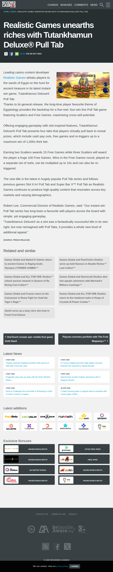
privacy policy (62, 566)
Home (6, 12)
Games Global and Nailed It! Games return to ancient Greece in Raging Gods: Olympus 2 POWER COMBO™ (28, 264)
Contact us (42, 514)
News (93, 5)
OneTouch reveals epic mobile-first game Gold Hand (29, 339)
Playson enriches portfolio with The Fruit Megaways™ (85, 339)
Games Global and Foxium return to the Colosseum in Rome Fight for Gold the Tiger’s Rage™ (27, 298)
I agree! (74, 566)
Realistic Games (14, 77)
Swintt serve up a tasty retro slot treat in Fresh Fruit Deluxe (27, 313)
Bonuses (66, 5)
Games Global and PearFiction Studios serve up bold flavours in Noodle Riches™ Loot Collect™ (83, 264)
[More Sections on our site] (108, 5)
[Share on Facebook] (11, 54)
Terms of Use (58, 514)
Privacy (73, 514)
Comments (81, 5)
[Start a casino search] (101, 5)
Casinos (53, 5)
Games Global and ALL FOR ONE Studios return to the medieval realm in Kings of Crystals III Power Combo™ (82, 298)
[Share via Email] (17, 54)
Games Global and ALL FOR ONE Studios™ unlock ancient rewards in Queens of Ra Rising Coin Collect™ (29, 281)
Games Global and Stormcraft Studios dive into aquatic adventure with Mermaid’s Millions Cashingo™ (83, 281)
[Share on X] (6, 54)
